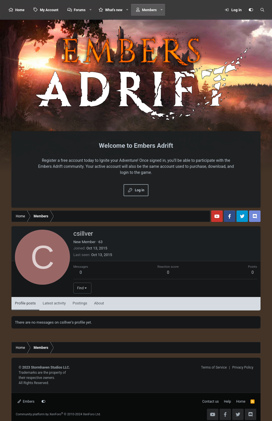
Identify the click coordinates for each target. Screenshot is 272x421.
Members (149, 10)
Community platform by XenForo (58, 414)
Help (227, 402)
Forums (80, 10)
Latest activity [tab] (54, 303)
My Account (49, 10)
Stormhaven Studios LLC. (50, 367)
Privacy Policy (242, 367)
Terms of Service (214, 367)
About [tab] (99, 303)
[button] (90, 10)
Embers (25, 402)
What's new (113, 10)
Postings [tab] (80, 303)
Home (19, 10)
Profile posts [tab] (25, 303)
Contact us (210, 402)
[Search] (262, 10)
